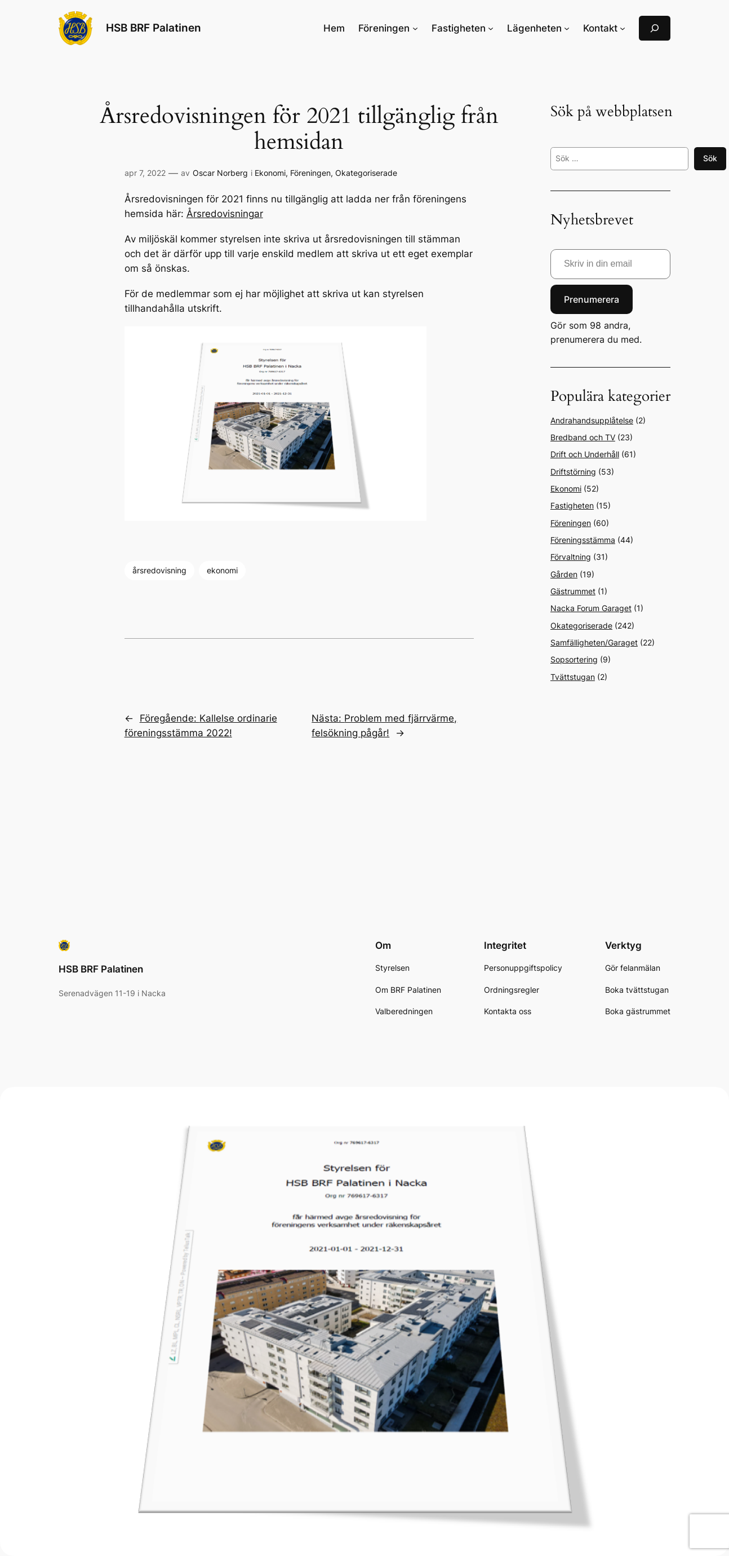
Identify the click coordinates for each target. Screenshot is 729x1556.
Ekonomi (270, 173)
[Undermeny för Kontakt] (622, 28)
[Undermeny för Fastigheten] (491, 28)
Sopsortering (574, 659)
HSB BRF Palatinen (153, 27)
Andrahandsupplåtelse (591, 420)
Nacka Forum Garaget (591, 608)
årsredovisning (159, 570)
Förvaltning (570, 557)
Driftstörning (573, 471)
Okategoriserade (366, 173)
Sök (710, 158)
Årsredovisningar (224, 213)
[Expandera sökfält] (654, 28)
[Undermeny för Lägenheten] (567, 28)
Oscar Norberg (220, 173)
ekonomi (222, 570)
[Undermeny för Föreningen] (415, 28)
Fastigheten (572, 505)
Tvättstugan (572, 677)
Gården (563, 574)
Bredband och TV (582, 437)
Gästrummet (572, 591)
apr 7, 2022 (145, 173)
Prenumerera (591, 299)
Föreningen (310, 173)
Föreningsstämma (582, 540)
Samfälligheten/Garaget (594, 642)
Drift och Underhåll (584, 454)
